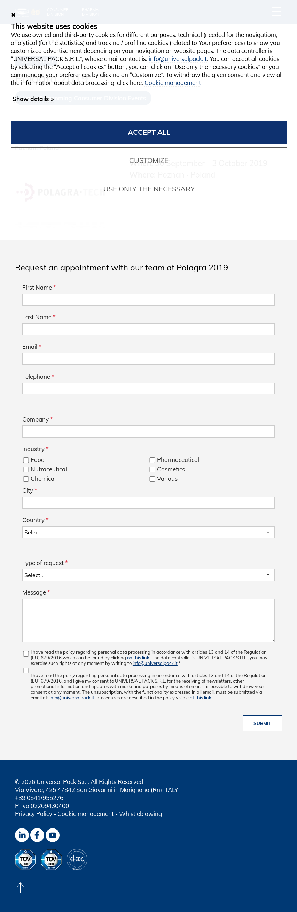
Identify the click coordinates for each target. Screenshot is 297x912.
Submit (262, 723)
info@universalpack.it (155, 663)
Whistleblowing (140, 813)
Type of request (45, 562)
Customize (149, 160)
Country (35, 520)
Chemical (43, 478)
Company (37, 419)
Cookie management (85, 813)
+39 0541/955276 (39, 797)
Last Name (39, 317)
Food (38, 459)
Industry (35, 449)
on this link (138, 657)
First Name (39, 287)
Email (31, 346)
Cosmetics (171, 469)
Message (36, 592)
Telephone (38, 376)
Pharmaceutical (178, 459)
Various (167, 478)
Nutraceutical (49, 469)
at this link (200, 697)
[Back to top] (20, 887)
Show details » (33, 98)
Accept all (149, 132)
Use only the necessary (149, 188)
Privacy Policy (33, 813)
